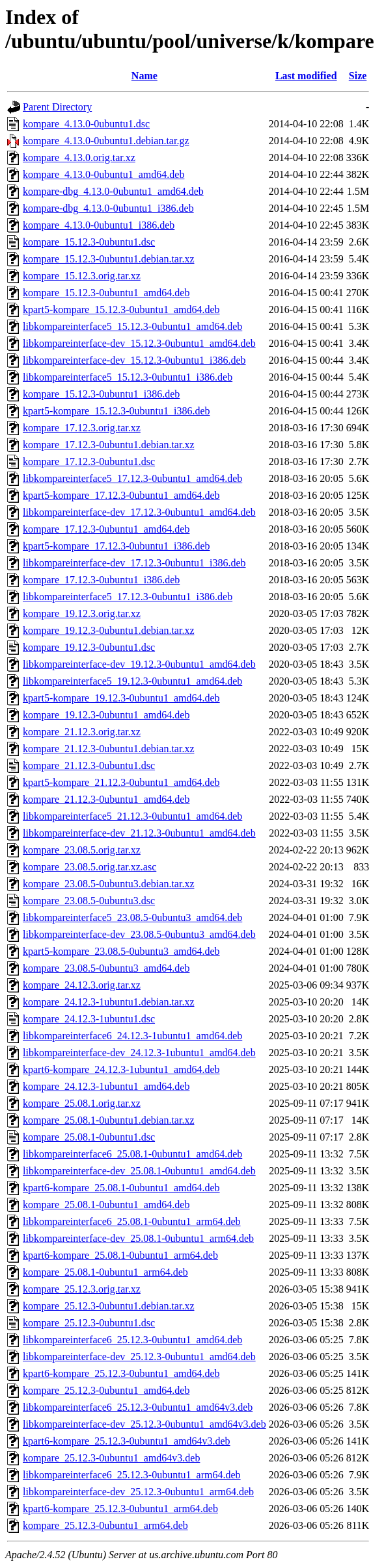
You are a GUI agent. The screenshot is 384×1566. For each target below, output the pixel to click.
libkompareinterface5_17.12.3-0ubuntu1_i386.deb (127, 596)
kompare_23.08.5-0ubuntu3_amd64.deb (106, 968)
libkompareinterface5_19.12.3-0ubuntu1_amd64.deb (132, 681)
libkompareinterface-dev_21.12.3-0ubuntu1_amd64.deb (139, 833)
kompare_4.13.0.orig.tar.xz (79, 157)
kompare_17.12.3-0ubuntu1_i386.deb (101, 579)
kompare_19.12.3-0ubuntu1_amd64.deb (106, 714)
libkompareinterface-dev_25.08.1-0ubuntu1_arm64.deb (138, 1238)
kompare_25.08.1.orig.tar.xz (82, 1103)
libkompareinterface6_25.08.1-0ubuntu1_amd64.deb (132, 1153)
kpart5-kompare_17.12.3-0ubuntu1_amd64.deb (121, 495)
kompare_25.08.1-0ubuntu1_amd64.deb (106, 1204)
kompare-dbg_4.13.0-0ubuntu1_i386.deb (108, 208)
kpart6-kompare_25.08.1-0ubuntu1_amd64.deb (121, 1187)
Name (144, 75)
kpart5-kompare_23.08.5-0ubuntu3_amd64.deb (121, 951)
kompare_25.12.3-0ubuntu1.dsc (89, 1322)
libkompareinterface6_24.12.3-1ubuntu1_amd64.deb (132, 1035)
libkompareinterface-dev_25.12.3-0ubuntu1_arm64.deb (138, 1491)
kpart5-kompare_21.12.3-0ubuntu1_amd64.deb (121, 782)
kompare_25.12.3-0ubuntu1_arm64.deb (105, 1525)
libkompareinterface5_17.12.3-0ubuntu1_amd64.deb (132, 478)
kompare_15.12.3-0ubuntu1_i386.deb (101, 393)
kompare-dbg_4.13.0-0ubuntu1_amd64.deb (113, 191)
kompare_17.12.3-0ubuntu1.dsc (89, 461)
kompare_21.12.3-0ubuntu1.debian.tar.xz (109, 748)
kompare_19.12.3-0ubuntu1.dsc (89, 647)
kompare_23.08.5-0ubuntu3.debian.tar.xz (109, 883)
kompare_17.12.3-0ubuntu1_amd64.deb (106, 529)
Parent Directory (57, 106)
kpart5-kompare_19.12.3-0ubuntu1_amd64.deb (121, 697)
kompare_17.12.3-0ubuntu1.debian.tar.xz (109, 444)
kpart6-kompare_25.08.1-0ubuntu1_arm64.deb (120, 1255)
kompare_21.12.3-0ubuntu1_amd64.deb (106, 799)
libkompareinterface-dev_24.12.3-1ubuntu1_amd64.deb (139, 1052)
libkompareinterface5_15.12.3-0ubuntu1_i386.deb (127, 377)
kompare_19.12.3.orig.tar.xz (82, 613)
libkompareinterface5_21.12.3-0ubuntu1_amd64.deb (132, 816)
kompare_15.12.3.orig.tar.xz (82, 275)
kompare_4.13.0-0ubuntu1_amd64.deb (103, 174)
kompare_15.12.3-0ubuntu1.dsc (89, 241)
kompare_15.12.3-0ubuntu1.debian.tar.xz (109, 258)
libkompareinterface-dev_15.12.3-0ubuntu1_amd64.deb (139, 343)
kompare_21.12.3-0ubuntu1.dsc (89, 765)
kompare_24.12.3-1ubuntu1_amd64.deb (106, 1086)
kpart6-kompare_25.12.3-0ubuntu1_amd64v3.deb (126, 1440)
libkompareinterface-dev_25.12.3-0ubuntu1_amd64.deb (139, 1356)
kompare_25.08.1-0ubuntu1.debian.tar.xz (109, 1120)
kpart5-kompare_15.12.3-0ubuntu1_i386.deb (116, 410)
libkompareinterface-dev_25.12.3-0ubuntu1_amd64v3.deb (144, 1424)
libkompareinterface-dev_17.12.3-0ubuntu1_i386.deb (134, 562)
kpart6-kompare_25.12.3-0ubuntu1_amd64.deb (121, 1373)
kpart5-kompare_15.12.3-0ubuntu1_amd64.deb (121, 309)
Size (358, 75)
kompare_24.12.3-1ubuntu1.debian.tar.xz (109, 1001)
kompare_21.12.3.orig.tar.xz (82, 731)
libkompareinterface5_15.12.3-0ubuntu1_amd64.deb (132, 326)
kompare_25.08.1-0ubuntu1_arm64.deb (105, 1272)
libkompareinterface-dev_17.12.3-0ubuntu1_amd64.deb (139, 512)
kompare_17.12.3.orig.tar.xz (82, 427)
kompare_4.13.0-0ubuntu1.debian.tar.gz (106, 140)
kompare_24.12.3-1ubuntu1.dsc (89, 1018)
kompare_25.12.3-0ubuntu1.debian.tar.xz (109, 1305)
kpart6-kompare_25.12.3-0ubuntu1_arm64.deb (120, 1508)
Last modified (306, 75)
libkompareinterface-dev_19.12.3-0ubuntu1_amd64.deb (139, 664)
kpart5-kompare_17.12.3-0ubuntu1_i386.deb (116, 545)
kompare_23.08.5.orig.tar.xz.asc (89, 866)
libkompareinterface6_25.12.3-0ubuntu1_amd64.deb (132, 1339)
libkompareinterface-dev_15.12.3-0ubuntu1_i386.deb (134, 360)
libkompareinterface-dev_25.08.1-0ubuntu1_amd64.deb (139, 1170)
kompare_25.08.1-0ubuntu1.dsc (89, 1137)
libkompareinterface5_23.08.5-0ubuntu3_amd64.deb (132, 917)
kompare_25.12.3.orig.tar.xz (82, 1288)
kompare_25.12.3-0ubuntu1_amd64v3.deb (111, 1457)
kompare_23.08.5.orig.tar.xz (82, 849)
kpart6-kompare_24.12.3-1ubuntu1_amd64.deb (121, 1069)
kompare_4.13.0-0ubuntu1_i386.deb (98, 225)
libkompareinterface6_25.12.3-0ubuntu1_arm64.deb (132, 1474)
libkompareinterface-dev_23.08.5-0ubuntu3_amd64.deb (139, 934)
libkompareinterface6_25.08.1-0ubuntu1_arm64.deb (132, 1221)
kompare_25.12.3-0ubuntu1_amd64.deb (106, 1390)
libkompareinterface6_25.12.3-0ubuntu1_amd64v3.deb (138, 1407)
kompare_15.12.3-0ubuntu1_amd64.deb (106, 292)
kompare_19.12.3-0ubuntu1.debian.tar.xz (109, 630)
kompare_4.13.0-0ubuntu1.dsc (86, 123)
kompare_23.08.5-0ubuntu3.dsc (89, 900)
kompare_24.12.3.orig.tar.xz (82, 985)
